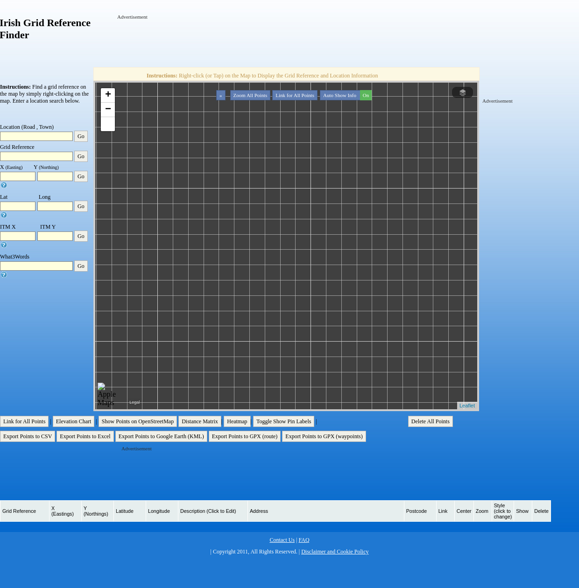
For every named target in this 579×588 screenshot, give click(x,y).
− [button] (108, 110)
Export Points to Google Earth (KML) (161, 436)
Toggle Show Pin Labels (283, 421)
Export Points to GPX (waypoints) (323, 436)
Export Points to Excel (85, 436)
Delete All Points (430, 421)
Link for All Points (294, 95)
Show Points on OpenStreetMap (138, 421)
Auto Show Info (346, 95)
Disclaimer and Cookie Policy (334, 551)
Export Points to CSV (27, 436)
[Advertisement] (287, 42)
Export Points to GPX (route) (245, 436)
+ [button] (108, 95)
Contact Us (282, 540)
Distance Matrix (200, 421)
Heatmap (237, 421)
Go (81, 136)
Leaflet (467, 405)
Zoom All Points (250, 95)
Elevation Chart (74, 421)
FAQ (303, 540)
